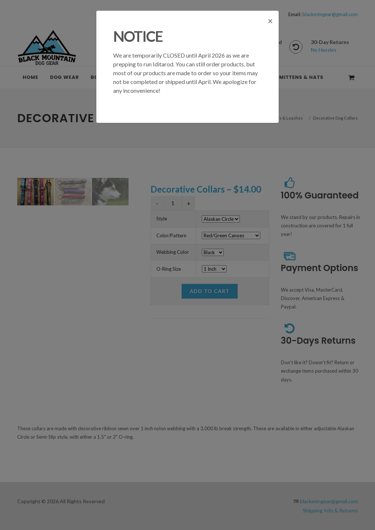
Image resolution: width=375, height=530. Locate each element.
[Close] (270, 32)
